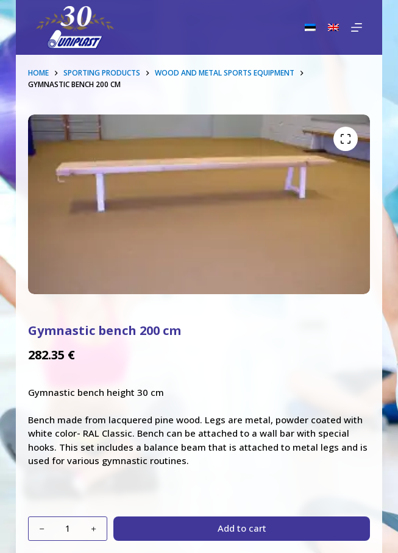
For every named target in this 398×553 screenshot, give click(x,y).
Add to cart (242, 528)
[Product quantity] (67, 528)
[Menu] (356, 27)
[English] (333, 27)
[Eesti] (310, 27)
